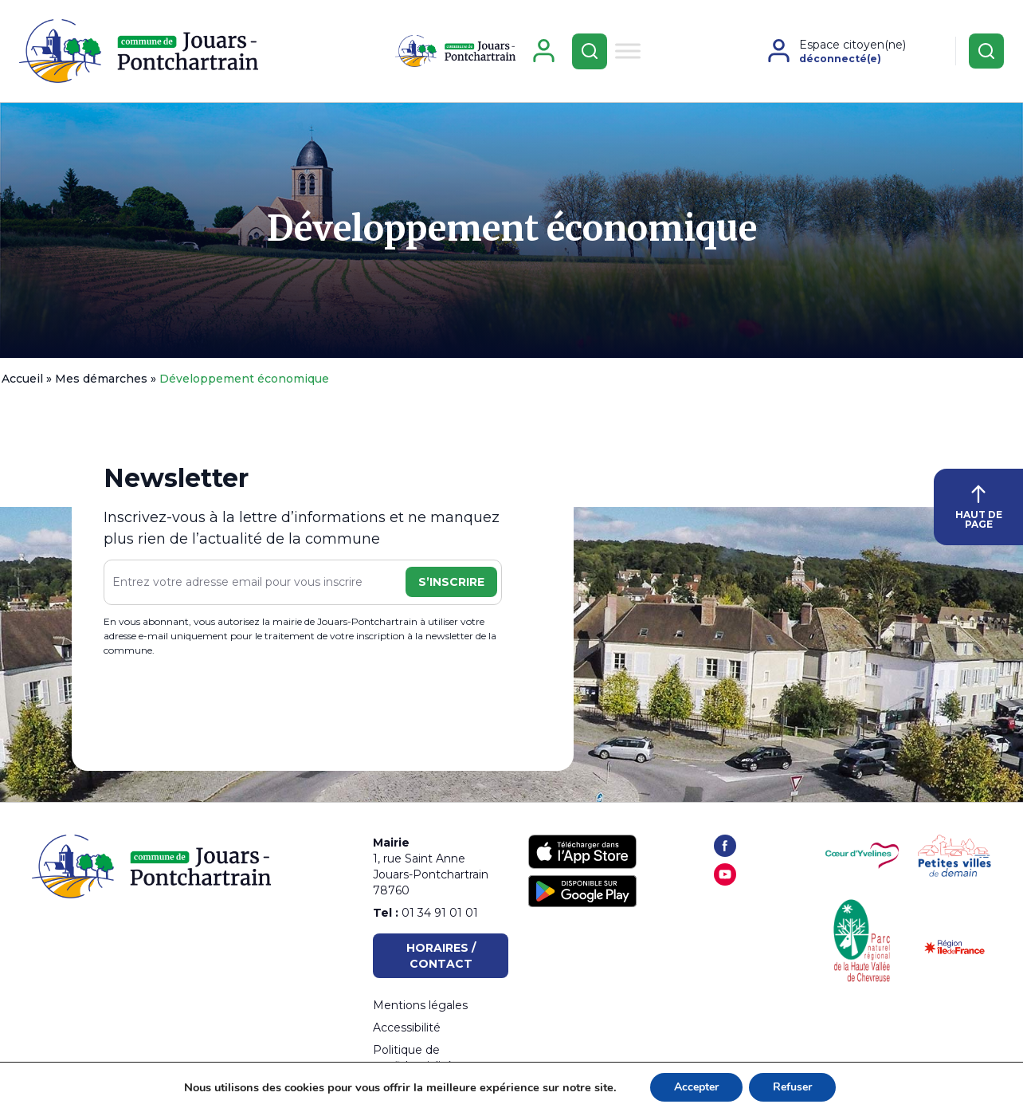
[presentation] (225, 708)
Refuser (792, 1086)
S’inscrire (451, 582)
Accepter (696, 1086)
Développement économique (512, 228)
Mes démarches (101, 378)
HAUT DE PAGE (978, 507)
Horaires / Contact (441, 956)
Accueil (22, 378)
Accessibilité (407, 1027)
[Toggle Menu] (628, 50)
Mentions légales (420, 1005)
